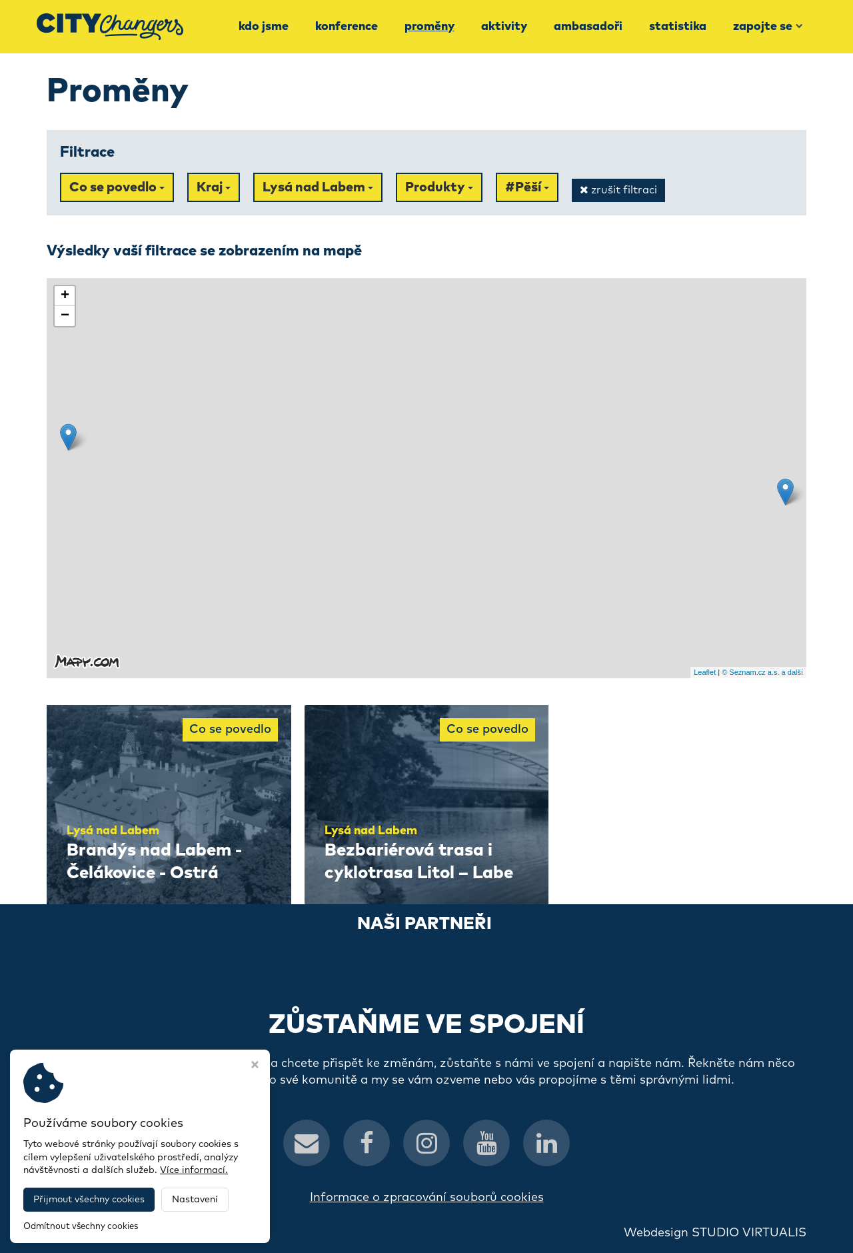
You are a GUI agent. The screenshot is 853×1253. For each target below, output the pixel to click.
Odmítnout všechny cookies (80, 1226)
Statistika (677, 27)
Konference (346, 27)
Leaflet (705, 672)
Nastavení (195, 1199)
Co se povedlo (117, 187)
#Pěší (527, 187)
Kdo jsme (264, 27)
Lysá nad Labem (318, 187)
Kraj (214, 187)
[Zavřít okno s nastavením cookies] (255, 1066)
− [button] (65, 316)
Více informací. (194, 1170)
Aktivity (504, 27)
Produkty (439, 187)
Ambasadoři (588, 27)
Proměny (429, 27)
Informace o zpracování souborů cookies (427, 1198)
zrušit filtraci (618, 189)
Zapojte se (768, 27)
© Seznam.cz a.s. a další (762, 672)
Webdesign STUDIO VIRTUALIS (715, 1233)
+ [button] (65, 296)
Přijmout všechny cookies (89, 1199)
